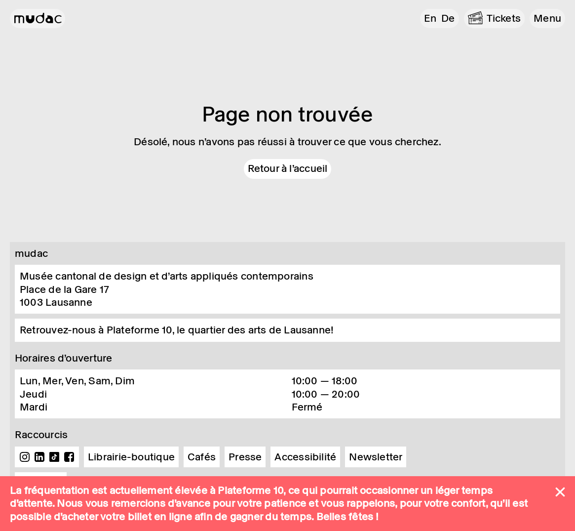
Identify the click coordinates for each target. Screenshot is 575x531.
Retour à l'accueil (288, 168)
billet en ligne (160, 516)
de (448, 18)
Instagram (25, 457)
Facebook (69, 457)
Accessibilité (305, 456)
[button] (547, 18)
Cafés (202, 456)
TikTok (54, 457)
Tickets (504, 18)
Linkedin (39, 457)
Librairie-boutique (131, 456)
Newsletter (375, 456)
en (430, 18)
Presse (245, 456)
